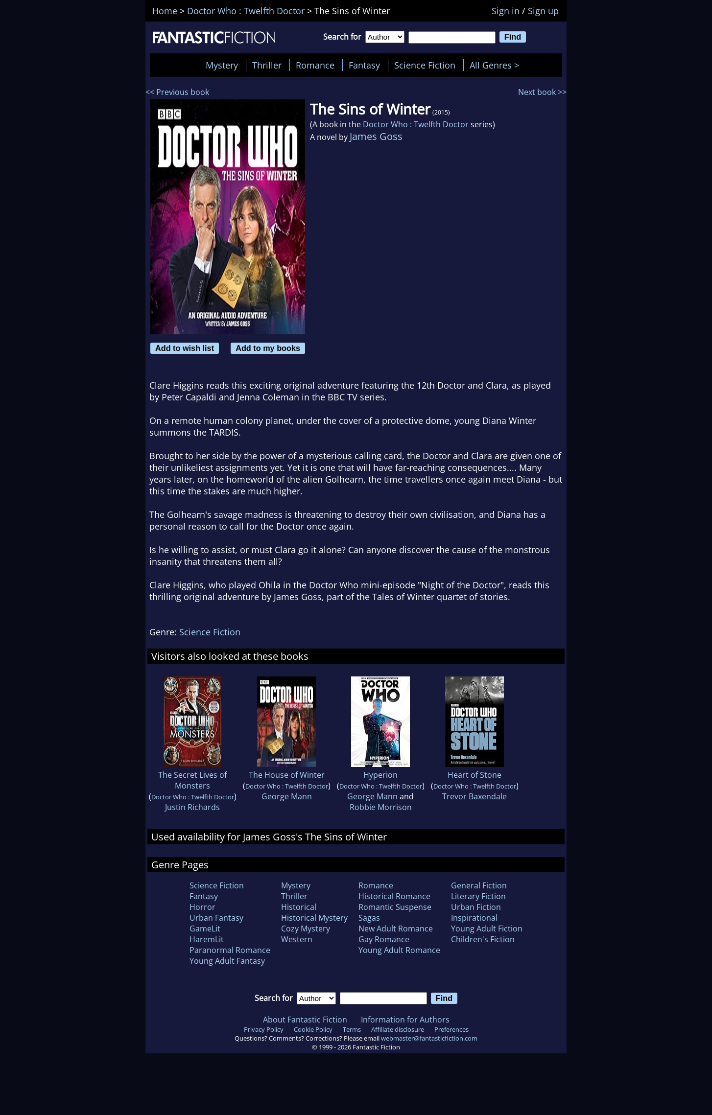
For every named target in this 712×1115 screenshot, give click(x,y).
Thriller (267, 65)
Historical (298, 907)
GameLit (205, 928)
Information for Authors (405, 1019)
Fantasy (364, 65)
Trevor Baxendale (474, 796)
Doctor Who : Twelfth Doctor (416, 124)
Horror (202, 907)
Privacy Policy (264, 1029)
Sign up (543, 11)
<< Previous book (177, 92)
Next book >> (542, 92)
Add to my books (268, 348)
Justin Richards (192, 807)
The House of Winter (287, 774)
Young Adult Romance (399, 950)
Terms (352, 1029)
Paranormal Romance (230, 950)
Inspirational (474, 917)
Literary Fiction (478, 896)
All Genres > (497, 65)
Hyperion (380, 774)
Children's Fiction (483, 939)
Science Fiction (424, 65)
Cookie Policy (313, 1029)
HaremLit (207, 939)
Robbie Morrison (381, 807)
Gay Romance (383, 939)
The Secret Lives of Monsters (192, 780)
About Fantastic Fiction (305, 1019)
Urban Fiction (476, 907)
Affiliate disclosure (397, 1029)
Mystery (222, 65)
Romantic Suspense (394, 907)
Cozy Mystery (305, 928)
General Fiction (479, 885)
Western (296, 939)
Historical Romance (394, 896)
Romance (315, 65)
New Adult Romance (395, 928)
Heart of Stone (474, 774)
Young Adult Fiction (486, 928)
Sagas (369, 917)
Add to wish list (184, 348)
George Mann (286, 796)
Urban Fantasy (216, 917)
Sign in (506, 11)
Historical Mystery (314, 917)
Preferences (451, 1029)
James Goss (376, 136)
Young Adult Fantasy (227, 960)
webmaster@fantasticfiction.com (429, 1038)
